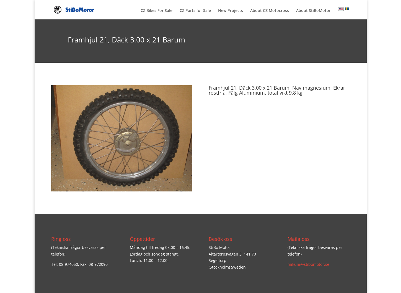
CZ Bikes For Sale (156, 11)
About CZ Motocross (269, 11)
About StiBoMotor (313, 11)
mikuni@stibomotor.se (308, 264)
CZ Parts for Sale (195, 11)
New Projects (230, 11)
